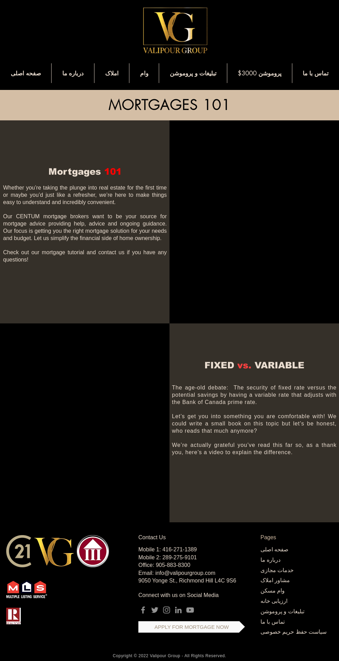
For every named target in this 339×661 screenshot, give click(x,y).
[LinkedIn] (178, 610)
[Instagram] (166, 610)
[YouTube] (190, 610)
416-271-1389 (179, 549)
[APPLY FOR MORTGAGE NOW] (191, 627)
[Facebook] (143, 610)
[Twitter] (154, 610)
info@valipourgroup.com (185, 573)
